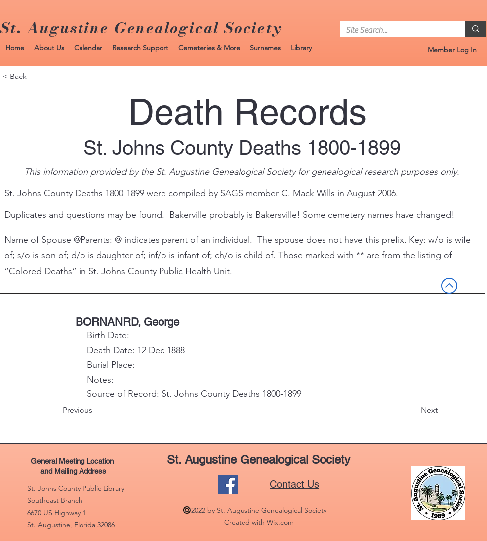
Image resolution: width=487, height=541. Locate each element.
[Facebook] (228, 484)
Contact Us (294, 484)
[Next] (413, 411)
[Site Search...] (395, 30)
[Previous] (95, 411)
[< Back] (35, 76)
